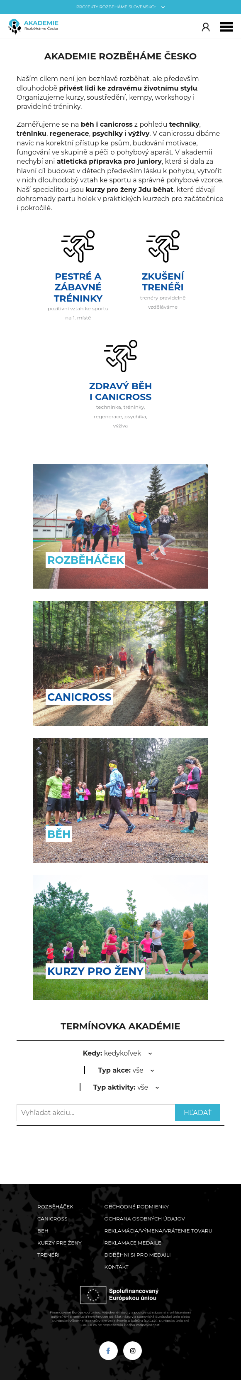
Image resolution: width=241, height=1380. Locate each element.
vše (120, 1070)
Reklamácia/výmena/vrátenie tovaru (158, 1231)
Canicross (52, 1218)
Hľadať (198, 1113)
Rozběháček (55, 1206)
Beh (43, 1231)
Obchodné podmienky (137, 1206)
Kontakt (117, 1267)
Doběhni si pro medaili (138, 1255)
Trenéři (48, 1255)
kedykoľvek (112, 1053)
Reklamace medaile (133, 1243)
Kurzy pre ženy (59, 1243)
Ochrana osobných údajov (145, 1218)
